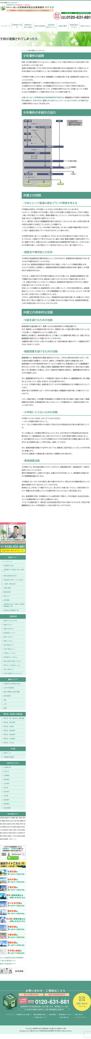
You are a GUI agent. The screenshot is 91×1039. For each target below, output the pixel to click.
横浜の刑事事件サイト (8, 964)
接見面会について (9, 633)
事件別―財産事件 (9, 730)
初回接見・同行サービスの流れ (13, 580)
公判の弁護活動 (9, 688)
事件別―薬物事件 (9, 734)
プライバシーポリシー (81, 1017)
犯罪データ (7, 753)
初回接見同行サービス (51, 26)
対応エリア (7, 596)
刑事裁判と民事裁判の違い (12, 684)
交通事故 (7, 775)
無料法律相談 (40, 26)
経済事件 (7, 800)
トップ (23, 50)
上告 (5, 704)
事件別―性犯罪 (9, 726)
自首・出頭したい (9, 669)
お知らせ (6, 771)
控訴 (5, 700)
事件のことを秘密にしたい (12, 665)
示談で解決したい (9, 649)
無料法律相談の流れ (10, 576)
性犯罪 (6, 787)
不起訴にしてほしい (10, 653)
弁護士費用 (62, 26)
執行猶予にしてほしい (11, 657)
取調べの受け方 (9, 629)
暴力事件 (7, 792)
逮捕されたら (8, 625)
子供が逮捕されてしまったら (13, 673)
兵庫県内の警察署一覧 (11, 610)
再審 (5, 708)
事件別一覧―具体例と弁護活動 (14, 718)
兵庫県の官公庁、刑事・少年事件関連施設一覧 (14, 605)
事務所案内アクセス (74, 26)
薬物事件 (7, 804)
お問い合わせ (85, 26)
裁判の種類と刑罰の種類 (12, 692)
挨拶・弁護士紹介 (64, 1017)
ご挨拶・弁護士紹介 (10, 584)
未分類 (6, 796)
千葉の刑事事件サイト (8, 961)
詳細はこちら (12, 839)
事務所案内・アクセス (65, 1014)
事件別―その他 (9, 743)
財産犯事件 (7, 808)
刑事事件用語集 (9, 757)
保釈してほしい (8, 641)
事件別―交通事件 (9, 738)
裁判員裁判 (7, 696)
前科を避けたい (9, 645)
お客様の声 (7, 767)
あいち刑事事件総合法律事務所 (11, 958)
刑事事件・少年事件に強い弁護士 (14, 571)
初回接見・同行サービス (40, 1017)
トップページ (5, 26)
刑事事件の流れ (17, 26)
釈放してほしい (8, 637)
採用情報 (7, 600)
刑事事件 (7, 779)
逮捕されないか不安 (10, 620)
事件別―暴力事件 (9, 722)
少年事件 (7, 783)
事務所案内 (7, 592)
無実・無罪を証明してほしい (13, 661)
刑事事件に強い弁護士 (28, 26)
